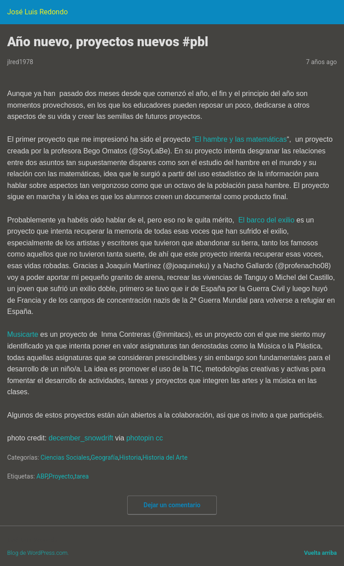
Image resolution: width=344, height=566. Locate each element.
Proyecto (61, 476)
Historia (130, 457)
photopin (140, 438)
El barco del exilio (266, 220)
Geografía (104, 457)
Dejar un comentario (172, 505)
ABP (41, 476)
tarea (81, 476)
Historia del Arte (165, 457)
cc (159, 438)
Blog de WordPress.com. (38, 552)
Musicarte (22, 334)
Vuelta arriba (320, 552)
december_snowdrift (81, 438)
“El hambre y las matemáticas (240, 139)
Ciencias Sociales (65, 457)
